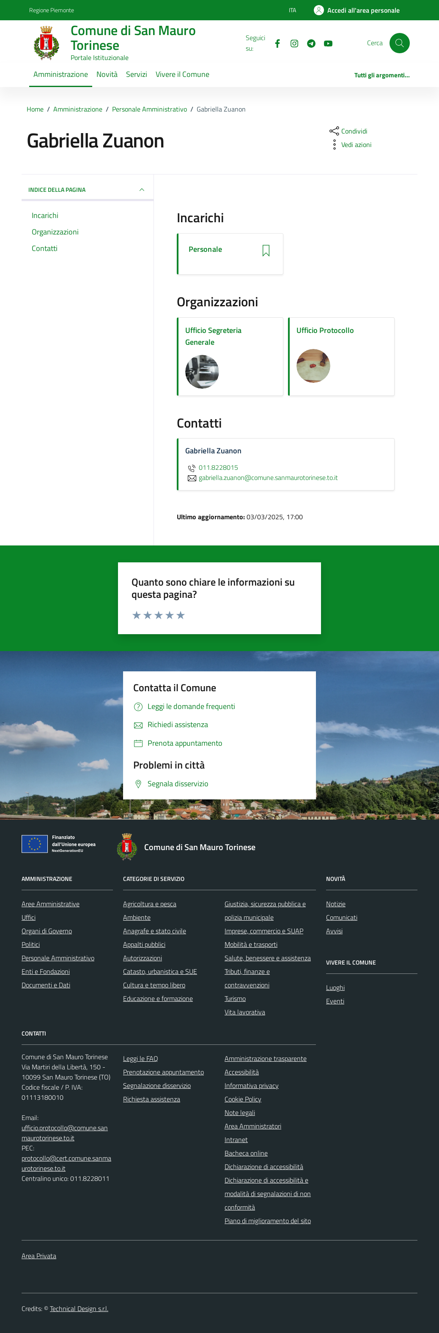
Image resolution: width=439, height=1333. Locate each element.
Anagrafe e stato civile (154, 931)
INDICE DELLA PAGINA (87, 190)
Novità (107, 74)
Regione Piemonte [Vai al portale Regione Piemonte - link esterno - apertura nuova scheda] (51, 9)
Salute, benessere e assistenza (268, 958)
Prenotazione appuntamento (163, 1072)
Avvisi (334, 931)
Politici (31, 944)
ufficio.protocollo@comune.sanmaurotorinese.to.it (65, 1133)
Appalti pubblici (144, 944)
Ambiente (137, 917)
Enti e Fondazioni (46, 971)
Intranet (236, 1139)
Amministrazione (60, 74)
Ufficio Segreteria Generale (213, 336)
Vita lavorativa (245, 1012)
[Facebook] (274, 43)
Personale (205, 249)
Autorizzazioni (142, 958)
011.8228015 (211, 467)
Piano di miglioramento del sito (268, 1221)
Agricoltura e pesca (149, 904)
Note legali (240, 1112)
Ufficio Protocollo (325, 330)
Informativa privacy (252, 1085)
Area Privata (39, 1256)
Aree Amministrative (51, 904)
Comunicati (341, 917)
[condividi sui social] (347, 131)
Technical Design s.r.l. (79, 1308)
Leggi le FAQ (140, 1058)
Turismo (235, 998)
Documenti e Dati (46, 985)
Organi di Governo (47, 931)
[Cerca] (400, 43)
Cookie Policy (243, 1099)
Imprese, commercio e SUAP (264, 931)
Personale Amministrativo (58, 958)
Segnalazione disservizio (157, 1085)
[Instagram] (291, 43)
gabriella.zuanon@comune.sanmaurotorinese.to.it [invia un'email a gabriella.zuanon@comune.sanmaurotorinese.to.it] (261, 477)
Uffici (29, 917)
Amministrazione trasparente (266, 1058)
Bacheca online (246, 1153)
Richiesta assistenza (151, 1099)
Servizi (136, 74)
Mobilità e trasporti (251, 944)
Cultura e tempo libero (154, 985)
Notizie (336, 904)
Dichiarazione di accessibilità (264, 1166)
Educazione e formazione (158, 998)
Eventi (335, 1001)
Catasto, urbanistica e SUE (160, 971)
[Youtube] (324, 43)
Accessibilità (242, 1072)
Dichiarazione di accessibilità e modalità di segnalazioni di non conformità (268, 1193)
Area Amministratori (253, 1126)
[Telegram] (307, 43)
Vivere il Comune (182, 74)
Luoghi (335, 987)
